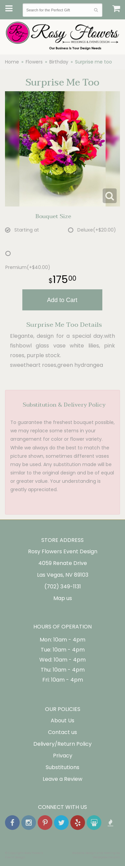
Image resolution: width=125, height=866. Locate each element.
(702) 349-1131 (62, 586)
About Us (62, 720)
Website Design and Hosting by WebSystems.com (96, 855)
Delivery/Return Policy (62, 744)
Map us (62, 598)
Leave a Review (62, 779)
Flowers (34, 61)
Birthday (58, 61)
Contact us (62, 732)
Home (12, 61)
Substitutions (62, 767)
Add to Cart (62, 300)
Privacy (62, 755)
